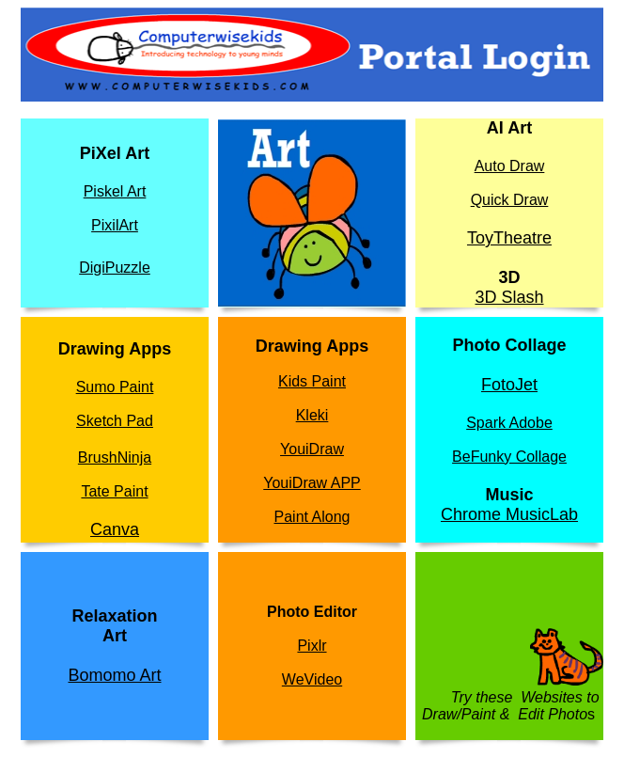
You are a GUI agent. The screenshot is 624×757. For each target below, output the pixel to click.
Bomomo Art (114, 675)
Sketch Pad (114, 421)
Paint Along (312, 517)
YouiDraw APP (311, 483)
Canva (114, 529)
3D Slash (509, 297)
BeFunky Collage (509, 457)
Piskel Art (115, 191)
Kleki (312, 415)
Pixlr (311, 646)
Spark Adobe (509, 423)
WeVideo (312, 679)
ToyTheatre (509, 238)
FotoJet (509, 384)
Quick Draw (510, 200)
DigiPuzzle (114, 268)
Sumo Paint (115, 387)
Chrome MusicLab (509, 514)
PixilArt (114, 225)
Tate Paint (114, 491)
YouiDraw (312, 449)
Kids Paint (312, 381)
